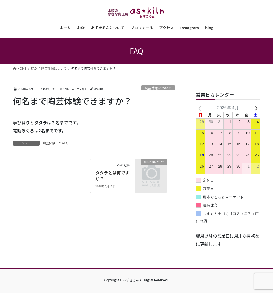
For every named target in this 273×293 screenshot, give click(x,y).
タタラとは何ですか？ (112, 175)
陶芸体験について (158, 87)
